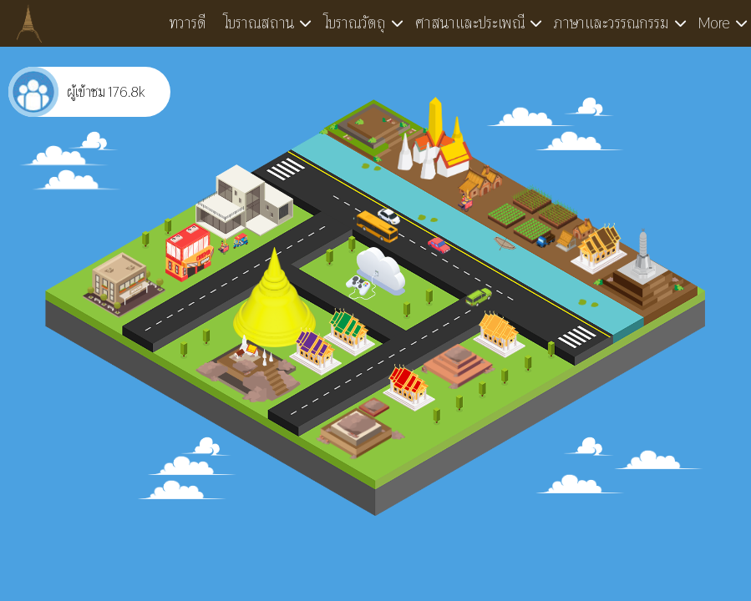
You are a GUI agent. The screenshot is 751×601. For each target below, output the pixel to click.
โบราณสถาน (258, 23)
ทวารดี (188, 23)
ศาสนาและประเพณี (470, 23)
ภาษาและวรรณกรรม (611, 23)
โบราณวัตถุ (354, 23)
